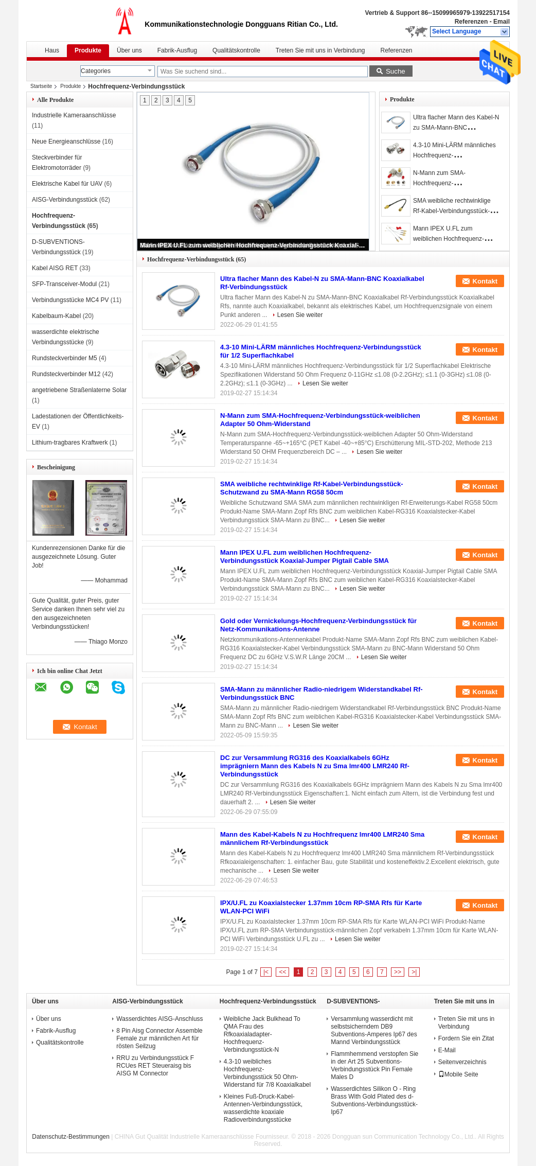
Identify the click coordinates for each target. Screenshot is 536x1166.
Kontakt (485, 281)
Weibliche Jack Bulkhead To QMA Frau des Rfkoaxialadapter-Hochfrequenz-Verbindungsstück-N (262, 1034)
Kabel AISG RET (55, 268)
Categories (96, 71)
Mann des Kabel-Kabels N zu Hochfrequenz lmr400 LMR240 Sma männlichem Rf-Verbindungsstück (322, 838)
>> (397, 972)
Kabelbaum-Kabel (56, 316)
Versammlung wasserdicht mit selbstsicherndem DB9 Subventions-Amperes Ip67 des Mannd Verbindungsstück (374, 1030)
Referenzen (471, 21)
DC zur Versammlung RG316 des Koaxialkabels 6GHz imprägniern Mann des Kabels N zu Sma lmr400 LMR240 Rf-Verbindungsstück (314, 766)
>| (414, 972)
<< (282, 972)
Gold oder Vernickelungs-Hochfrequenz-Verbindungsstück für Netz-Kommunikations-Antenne (318, 625)
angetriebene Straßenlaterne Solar (79, 390)
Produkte (88, 50)
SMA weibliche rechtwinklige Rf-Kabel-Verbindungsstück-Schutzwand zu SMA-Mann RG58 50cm (311, 488)
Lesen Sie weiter (300, 315)
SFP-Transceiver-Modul (64, 284)
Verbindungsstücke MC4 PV (70, 300)
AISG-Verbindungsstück (64, 199)
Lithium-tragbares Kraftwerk (70, 442)
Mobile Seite (458, 1074)
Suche (395, 71)
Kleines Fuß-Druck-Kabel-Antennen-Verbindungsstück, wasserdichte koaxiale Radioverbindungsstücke (263, 1108)
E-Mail (447, 1050)
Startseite (41, 86)
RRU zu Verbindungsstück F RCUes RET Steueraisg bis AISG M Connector (155, 1065)
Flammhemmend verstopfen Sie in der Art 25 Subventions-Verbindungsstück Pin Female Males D (374, 1065)
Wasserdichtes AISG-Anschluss (159, 1018)
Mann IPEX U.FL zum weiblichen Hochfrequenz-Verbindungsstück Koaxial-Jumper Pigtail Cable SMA (253, 245)
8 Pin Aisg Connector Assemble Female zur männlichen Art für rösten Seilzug (159, 1038)
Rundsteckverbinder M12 (66, 374)
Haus (52, 50)
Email (501, 21)
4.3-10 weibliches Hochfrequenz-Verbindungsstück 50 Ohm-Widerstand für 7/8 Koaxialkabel (267, 1073)
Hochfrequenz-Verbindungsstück (268, 1001)
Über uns (129, 50)
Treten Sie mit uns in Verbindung (320, 50)
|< (266, 972)
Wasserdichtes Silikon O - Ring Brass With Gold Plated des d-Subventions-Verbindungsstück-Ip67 (374, 1100)
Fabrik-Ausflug (177, 50)
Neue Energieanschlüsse (66, 141)
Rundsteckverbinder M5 (64, 358)
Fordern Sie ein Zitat (466, 1038)
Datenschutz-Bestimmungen (71, 1136)
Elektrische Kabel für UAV (67, 183)
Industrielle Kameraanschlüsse (74, 115)
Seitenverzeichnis (462, 1062)
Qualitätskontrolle (236, 50)
